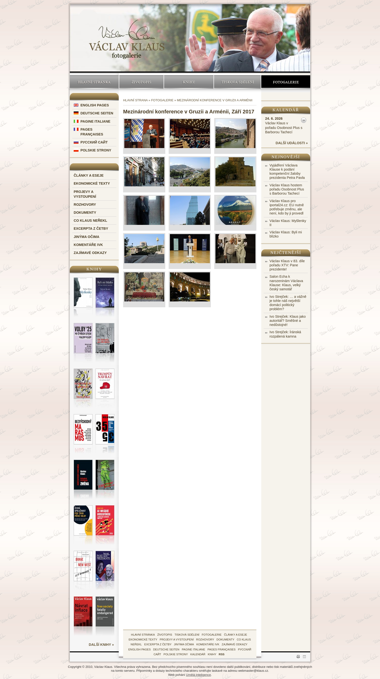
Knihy (189, 82)
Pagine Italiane (95, 121)
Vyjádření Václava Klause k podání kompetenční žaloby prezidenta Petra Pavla (287, 171)
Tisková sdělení (237, 82)
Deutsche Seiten (96, 113)
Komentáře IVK (88, 245)
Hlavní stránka (94, 82)
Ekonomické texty (92, 183)
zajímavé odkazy (234, 644)
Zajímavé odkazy (90, 253)
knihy (212, 654)
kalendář (197, 654)
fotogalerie (212, 634)
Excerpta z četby (91, 228)
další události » (292, 143)
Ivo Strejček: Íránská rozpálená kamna (285, 334)
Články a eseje (88, 175)
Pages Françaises (221, 649)
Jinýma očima (86, 237)
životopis (164, 634)
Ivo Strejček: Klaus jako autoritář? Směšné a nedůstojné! (287, 321)
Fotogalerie (285, 82)
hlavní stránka (143, 634)
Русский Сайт (94, 142)
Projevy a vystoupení (177, 639)
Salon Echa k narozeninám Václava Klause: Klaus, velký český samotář (286, 283)
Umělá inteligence (198, 675)
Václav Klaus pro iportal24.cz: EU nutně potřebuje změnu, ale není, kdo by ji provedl (286, 207)
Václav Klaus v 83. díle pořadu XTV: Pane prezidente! (287, 265)
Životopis (141, 82)
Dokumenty (85, 212)
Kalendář (286, 110)
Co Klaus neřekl (90, 220)
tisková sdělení (186, 634)
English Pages (94, 105)
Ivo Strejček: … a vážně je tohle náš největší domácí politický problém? (287, 303)
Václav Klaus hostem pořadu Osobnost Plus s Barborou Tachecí (286, 189)
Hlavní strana (135, 100)
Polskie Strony (95, 150)
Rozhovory (85, 204)
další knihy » (101, 645)
